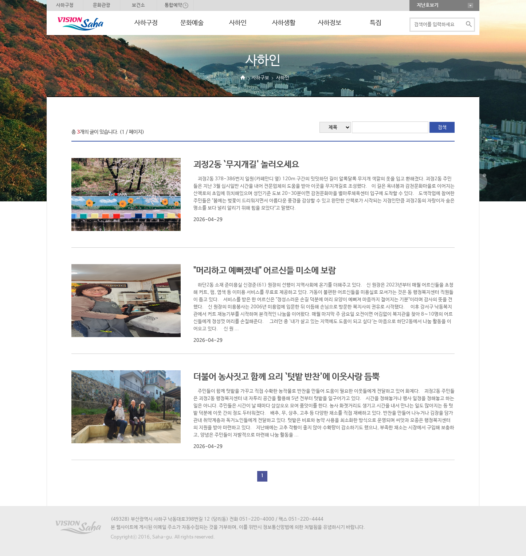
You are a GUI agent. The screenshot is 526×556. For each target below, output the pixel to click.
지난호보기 (428, 5)
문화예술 (192, 23)
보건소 (138, 5)
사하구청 (65, 5)
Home (243, 78)
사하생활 (283, 23)
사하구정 (146, 23)
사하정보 (329, 23)
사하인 (238, 23)
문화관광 (101, 5)
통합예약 (173, 5)
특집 (375, 23)
